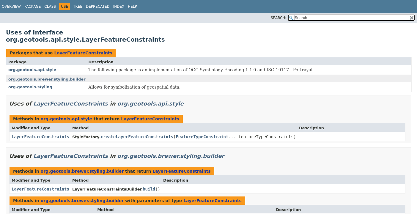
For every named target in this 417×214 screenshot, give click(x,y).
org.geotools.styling (30, 87)
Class (50, 6)
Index (119, 6)
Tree (77, 6)
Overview (11, 6)
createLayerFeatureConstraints (137, 136)
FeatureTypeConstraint (202, 136)
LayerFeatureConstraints (83, 53)
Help (132, 6)
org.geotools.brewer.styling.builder (47, 79)
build (149, 189)
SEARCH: (279, 18)
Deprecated (98, 6)
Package (32, 6)
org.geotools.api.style (32, 69)
